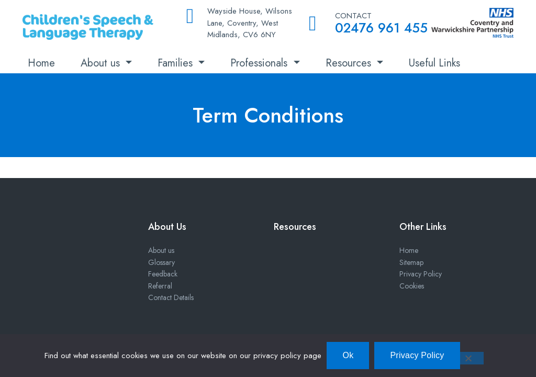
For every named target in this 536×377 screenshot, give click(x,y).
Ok (347, 355)
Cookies (411, 286)
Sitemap (411, 262)
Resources (350, 63)
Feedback (162, 274)
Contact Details (171, 297)
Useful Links (434, 63)
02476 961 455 (381, 27)
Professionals (260, 63)
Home (41, 63)
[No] (468, 358)
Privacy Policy (420, 274)
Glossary (161, 262)
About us (102, 63)
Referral (160, 286)
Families (177, 63)
